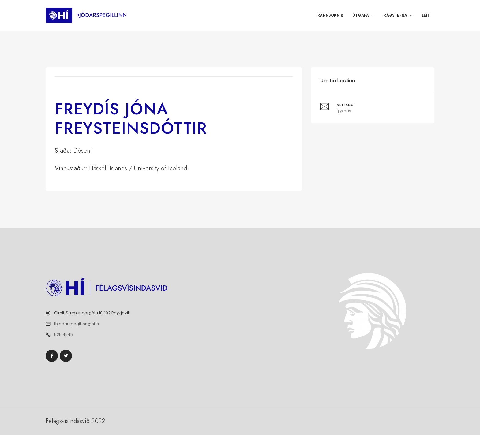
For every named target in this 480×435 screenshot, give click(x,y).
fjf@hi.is (344, 110)
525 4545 (63, 334)
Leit (426, 15)
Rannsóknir (330, 15)
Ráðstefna (398, 15)
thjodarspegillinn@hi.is (76, 324)
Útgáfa (363, 15)
